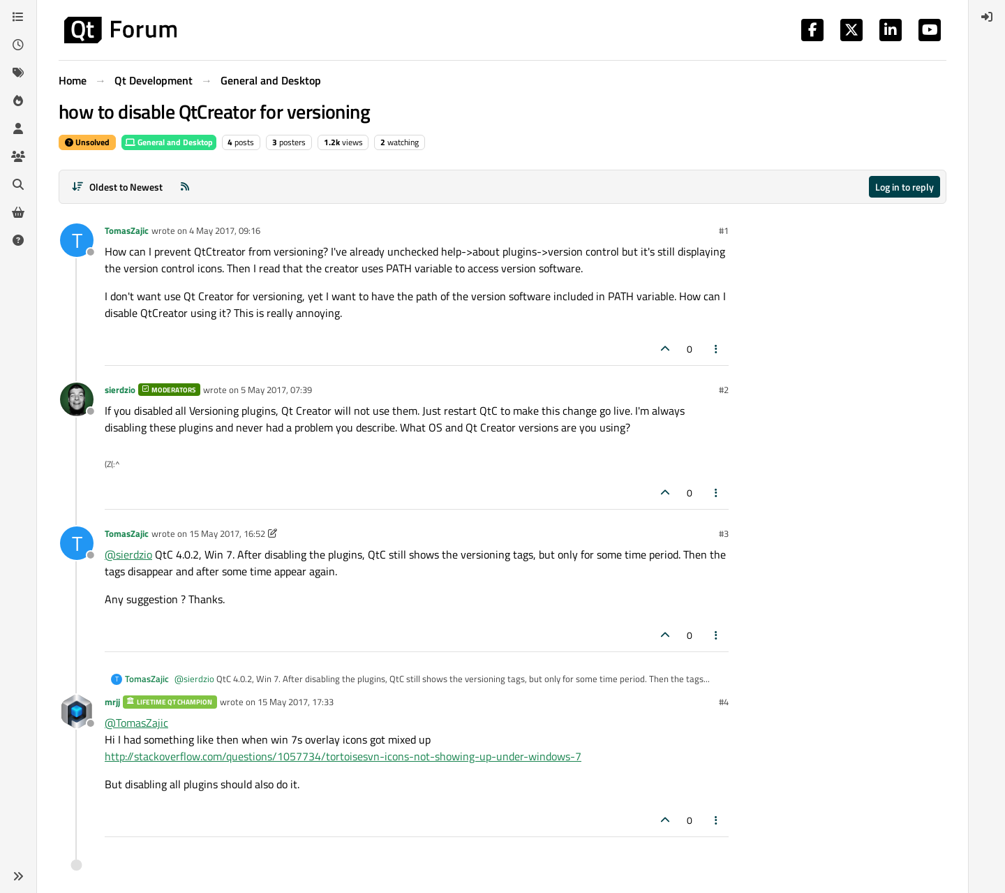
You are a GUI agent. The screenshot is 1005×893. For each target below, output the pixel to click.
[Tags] (18, 72)
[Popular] (18, 100)
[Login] (986, 17)
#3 (724, 533)
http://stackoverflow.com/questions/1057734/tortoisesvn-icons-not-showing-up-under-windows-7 (343, 756)
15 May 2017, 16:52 (227, 533)
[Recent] (18, 45)
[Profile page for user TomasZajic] (77, 240)
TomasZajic (127, 230)
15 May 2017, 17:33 (296, 702)
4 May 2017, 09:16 (224, 230)
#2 (724, 390)
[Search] (18, 184)
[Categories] (18, 17)
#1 (724, 230)
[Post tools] (716, 349)
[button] (18, 876)
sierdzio (120, 390)
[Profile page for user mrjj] (77, 711)
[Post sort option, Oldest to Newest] (117, 187)
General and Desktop (169, 142)
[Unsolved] (18, 240)
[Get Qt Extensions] (18, 212)
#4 (724, 702)
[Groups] (18, 156)
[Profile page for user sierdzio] (77, 399)
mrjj (112, 702)
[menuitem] (986, 17)
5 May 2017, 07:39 (276, 390)
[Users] (18, 128)
